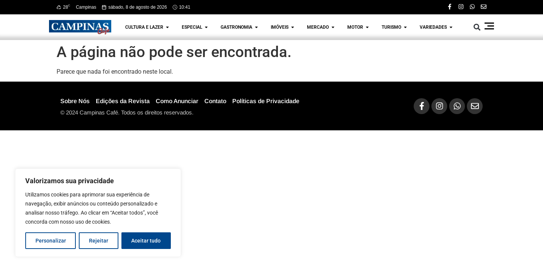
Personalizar (50, 241)
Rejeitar (98, 241)
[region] (98, 212)
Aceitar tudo (146, 241)
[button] (477, 27)
